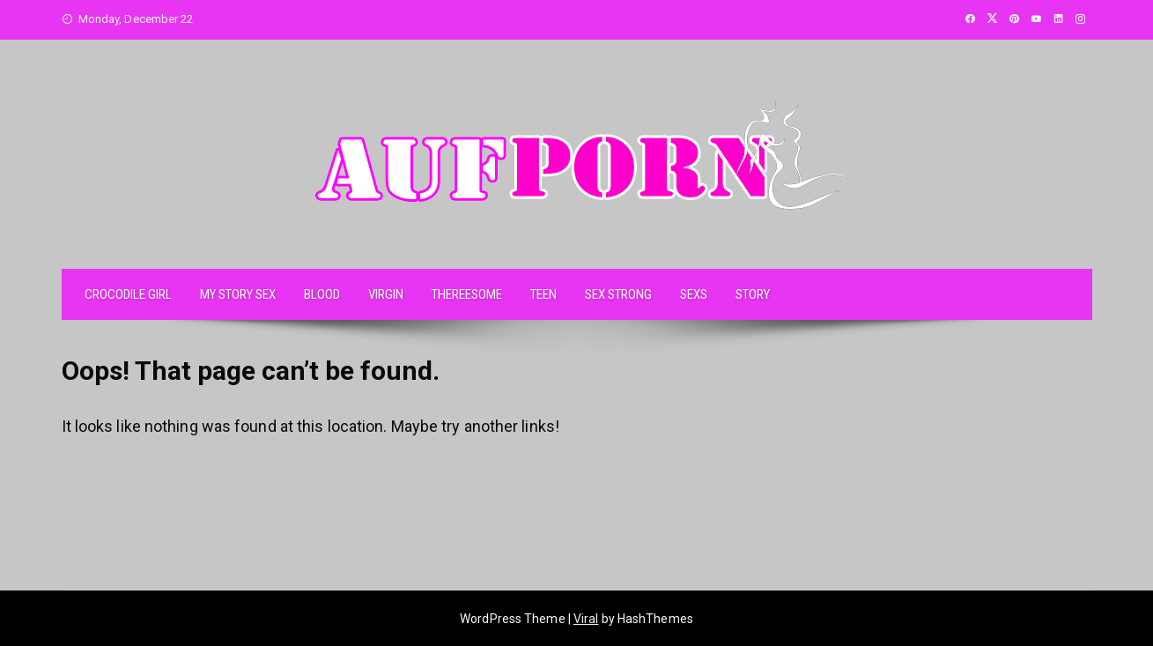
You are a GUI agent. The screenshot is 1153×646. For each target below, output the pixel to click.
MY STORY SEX (238, 294)
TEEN (543, 294)
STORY (752, 294)
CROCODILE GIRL (128, 294)
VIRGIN (385, 294)
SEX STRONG (618, 294)
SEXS (693, 294)
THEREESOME (467, 294)
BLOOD (322, 294)
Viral (586, 619)
